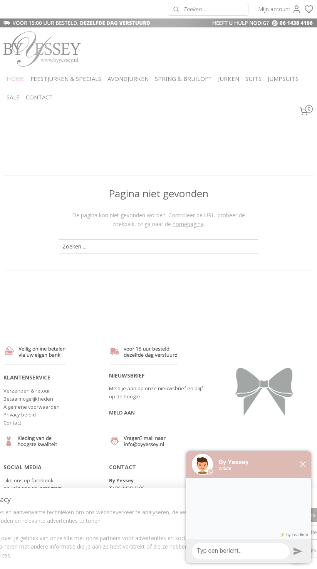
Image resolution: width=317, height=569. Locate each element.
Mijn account (279, 9)
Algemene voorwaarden (31, 406)
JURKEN (228, 78)
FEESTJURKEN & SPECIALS (65, 78)
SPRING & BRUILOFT (183, 78)
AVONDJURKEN (128, 78)
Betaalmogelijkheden (28, 398)
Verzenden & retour (26, 390)
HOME (15, 78)
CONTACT (39, 97)
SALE (13, 97)
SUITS (253, 78)
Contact (12, 422)
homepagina (188, 223)
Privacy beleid (19, 414)
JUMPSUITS (283, 78)
